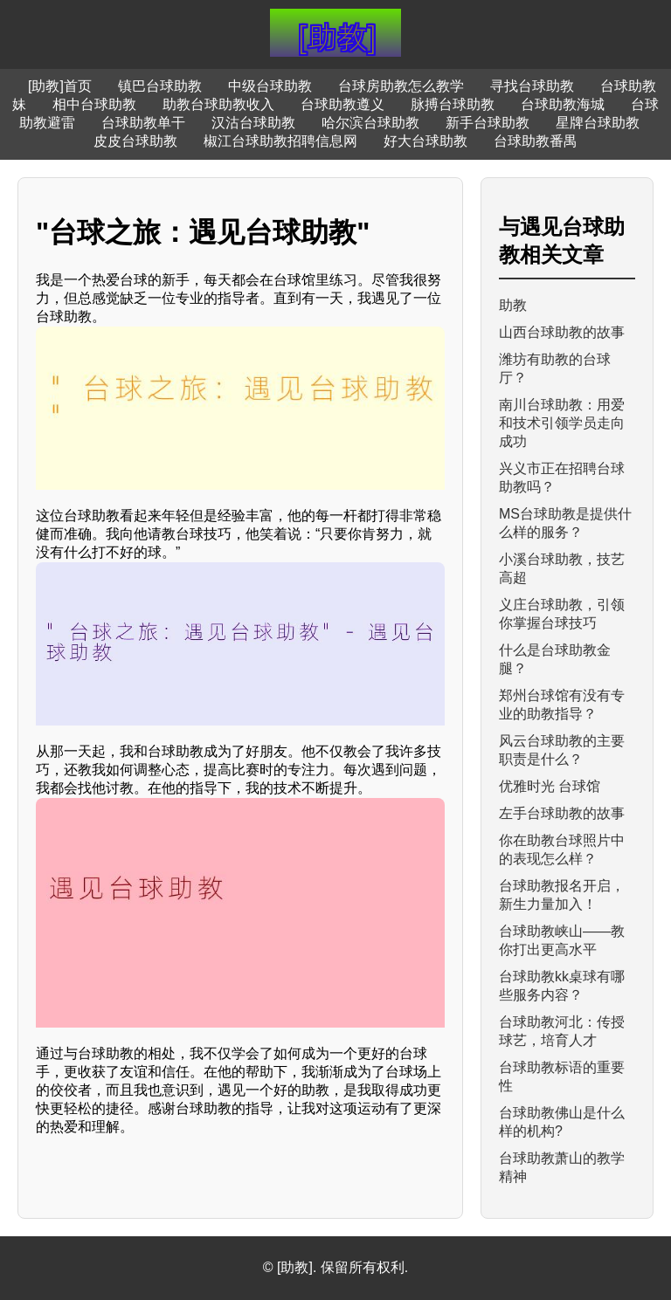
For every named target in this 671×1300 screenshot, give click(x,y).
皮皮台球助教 (135, 141)
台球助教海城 (563, 104)
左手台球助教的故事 (562, 813)
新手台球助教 (487, 122)
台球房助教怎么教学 (401, 86)
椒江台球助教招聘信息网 (280, 141)
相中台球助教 (94, 104)
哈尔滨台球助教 (370, 122)
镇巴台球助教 (160, 86)
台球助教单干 (143, 122)
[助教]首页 (60, 86)
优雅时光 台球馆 (549, 786)
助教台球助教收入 (218, 104)
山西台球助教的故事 (562, 332)
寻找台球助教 (532, 86)
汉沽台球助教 (253, 122)
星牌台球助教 (598, 122)
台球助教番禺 (536, 141)
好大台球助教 (425, 141)
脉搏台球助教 (453, 104)
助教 (513, 305)
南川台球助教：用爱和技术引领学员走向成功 (562, 423)
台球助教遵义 (342, 104)
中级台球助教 (270, 86)
